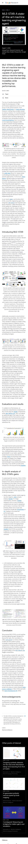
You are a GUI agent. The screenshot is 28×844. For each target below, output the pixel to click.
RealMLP (6, 529)
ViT (4, 511)
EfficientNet (20, 509)
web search (11, 203)
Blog (7, 9)
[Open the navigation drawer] (2, 2)
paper (11, 199)
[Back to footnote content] (25, 720)
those (8, 456)
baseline (23, 465)
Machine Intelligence (7, 730)
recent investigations (8, 120)
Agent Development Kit (10, 691)
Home (3, 9)
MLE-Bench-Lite (10, 413)
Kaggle (16, 411)
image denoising (20, 109)
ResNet (11, 499)
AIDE (15, 497)
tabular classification (8, 109)
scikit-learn (7, 173)
